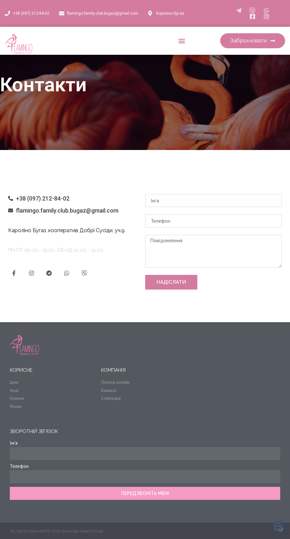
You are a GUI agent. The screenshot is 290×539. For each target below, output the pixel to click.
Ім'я (14, 443)
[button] (181, 41)
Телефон (19, 466)
